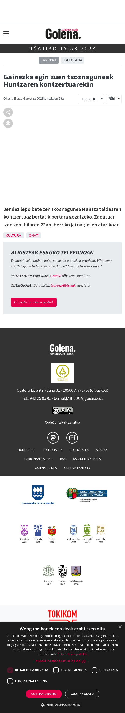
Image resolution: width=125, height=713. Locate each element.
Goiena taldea (46, 468)
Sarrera (49, 60)
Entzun (89, 99)
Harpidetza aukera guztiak (34, 302)
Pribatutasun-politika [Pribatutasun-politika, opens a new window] (72, 654)
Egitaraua (72, 60)
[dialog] (62, 667)
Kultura (13, 235)
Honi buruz (26, 450)
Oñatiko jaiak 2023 (62, 48)
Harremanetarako (38, 459)
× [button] (120, 627)
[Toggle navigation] (6, 33)
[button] (62, 660)
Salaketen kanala (87, 459)
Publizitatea (79, 450)
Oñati (34, 235)
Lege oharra (52, 450)
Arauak (101, 450)
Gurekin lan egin (77, 468)
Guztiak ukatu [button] (82, 694)
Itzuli (111, 99)
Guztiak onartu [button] (44, 694)
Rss (63, 459)
